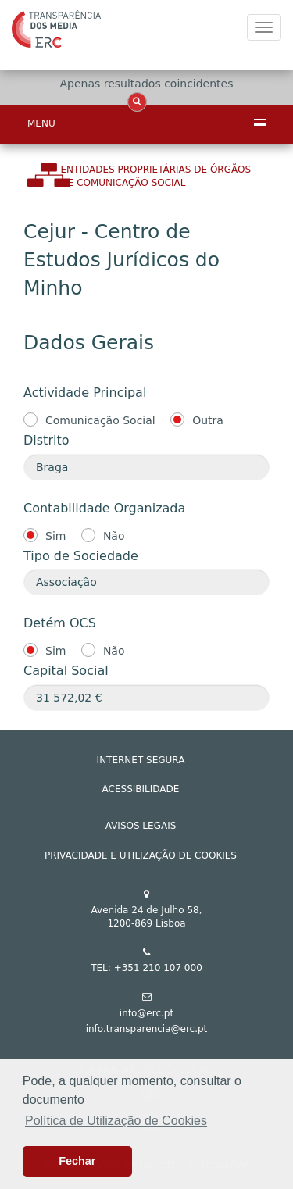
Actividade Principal (84, 392)
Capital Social (66, 670)
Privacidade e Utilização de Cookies (141, 855)
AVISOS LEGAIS (141, 825)
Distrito (46, 440)
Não (114, 536)
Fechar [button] (77, 1161)
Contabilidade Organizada (104, 508)
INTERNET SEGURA (141, 760)
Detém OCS (59, 623)
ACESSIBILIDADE (141, 789)
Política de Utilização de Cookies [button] (116, 1120)
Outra (207, 420)
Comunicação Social (100, 420)
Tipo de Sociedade (80, 555)
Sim (55, 536)
